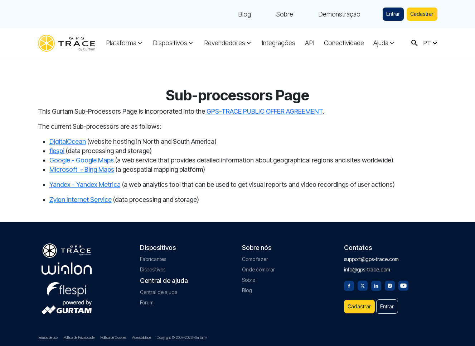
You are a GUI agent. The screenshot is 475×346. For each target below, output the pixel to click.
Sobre (270, 14)
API (309, 43)
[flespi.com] (66, 283)
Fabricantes (153, 254)
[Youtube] (403, 280)
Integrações (278, 43)
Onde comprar (258, 265)
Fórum (147, 298)
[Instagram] (390, 280)
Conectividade (344, 43)
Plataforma (121, 43)
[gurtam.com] (66, 264)
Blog (230, 14)
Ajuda (380, 43)
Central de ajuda (159, 287)
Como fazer (255, 254)
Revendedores (224, 43)
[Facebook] (349, 280)
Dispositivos (170, 43)
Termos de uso (48, 337)
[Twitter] (363, 280)
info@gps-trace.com (367, 265)
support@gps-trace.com (371, 254)
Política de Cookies (113, 337)
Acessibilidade (141, 337)
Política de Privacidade (78, 337)
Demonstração (325, 14)
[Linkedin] (376, 280)
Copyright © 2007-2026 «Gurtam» (182, 337)
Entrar (382, 14)
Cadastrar (418, 14)
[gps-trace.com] (66, 43)
